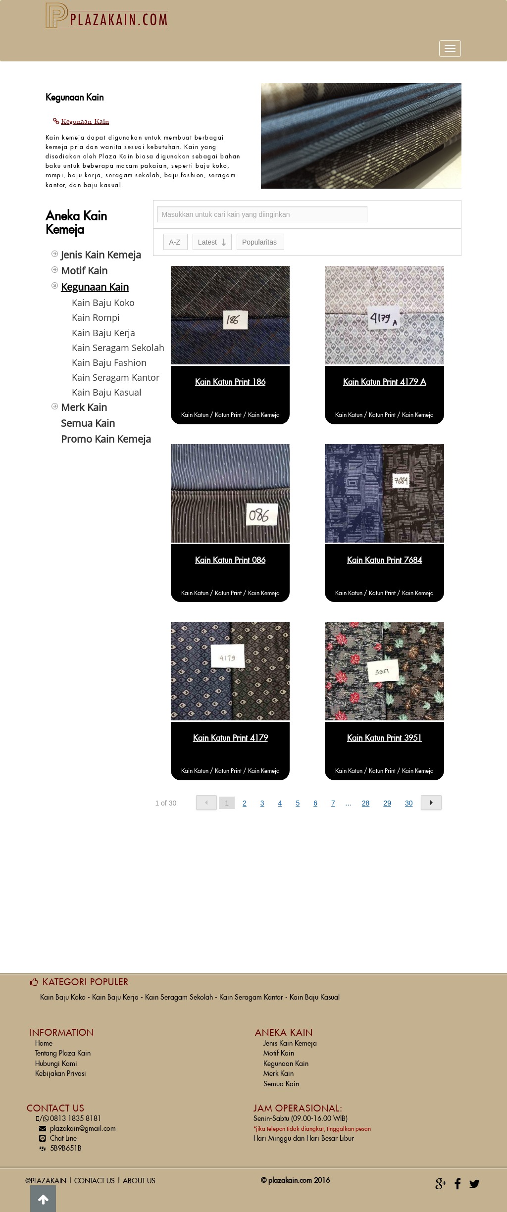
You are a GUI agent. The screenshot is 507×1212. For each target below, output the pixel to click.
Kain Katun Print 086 (230, 554)
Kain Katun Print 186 (230, 376)
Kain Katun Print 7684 (384, 554)
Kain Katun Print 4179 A (384, 376)
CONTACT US (94, 1175)
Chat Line (56, 1133)
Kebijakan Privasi (60, 1068)
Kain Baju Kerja (115, 992)
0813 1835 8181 (68, 1113)
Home (43, 1038)
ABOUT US (139, 1175)
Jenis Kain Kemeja (290, 1038)
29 (387, 797)
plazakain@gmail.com (75, 1123)
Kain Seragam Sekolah (179, 992)
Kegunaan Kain (285, 1058)
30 (409, 797)
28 (366, 797)
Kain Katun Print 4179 (230, 732)
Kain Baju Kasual (315, 992)
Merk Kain (278, 1068)
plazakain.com (290, 1175)
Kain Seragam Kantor (251, 992)
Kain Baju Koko (63, 992)
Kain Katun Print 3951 (384, 732)
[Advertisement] (92, 589)
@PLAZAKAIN (45, 1175)
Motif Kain (278, 1048)
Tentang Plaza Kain (63, 1048)
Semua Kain (281, 1078)
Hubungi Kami (56, 1058)
